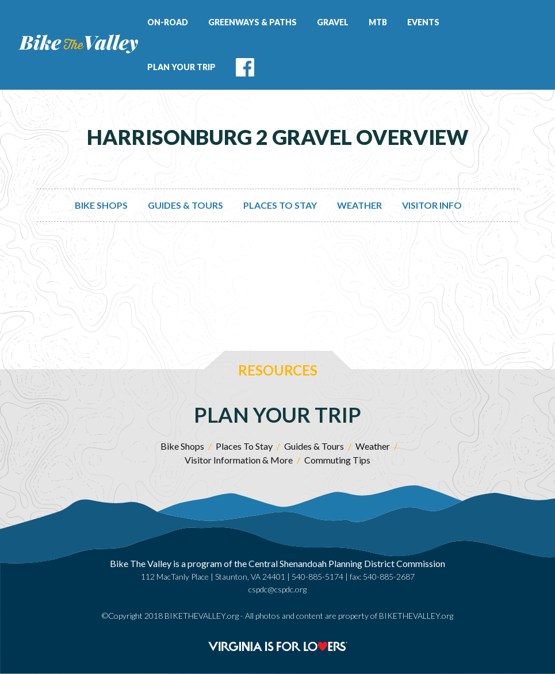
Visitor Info (432, 205)
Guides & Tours (185, 205)
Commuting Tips (337, 459)
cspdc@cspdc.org (277, 589)
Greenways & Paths (252, 22)
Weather (359, 205)
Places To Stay (280, 205)
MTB (378, 22)
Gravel (333, 22)
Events (423, 22)
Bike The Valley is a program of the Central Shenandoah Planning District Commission (277, 563)
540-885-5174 (317, 576)
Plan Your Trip (181, 67)
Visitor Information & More (239, 459)
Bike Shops (101, 205)
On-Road (167, 22)
